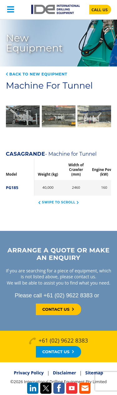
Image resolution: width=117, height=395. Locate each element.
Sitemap (94, 373)
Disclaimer (64, 373)
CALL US (99, 9)
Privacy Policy (29, 373)
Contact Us (58, 309)
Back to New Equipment (36, 74)
